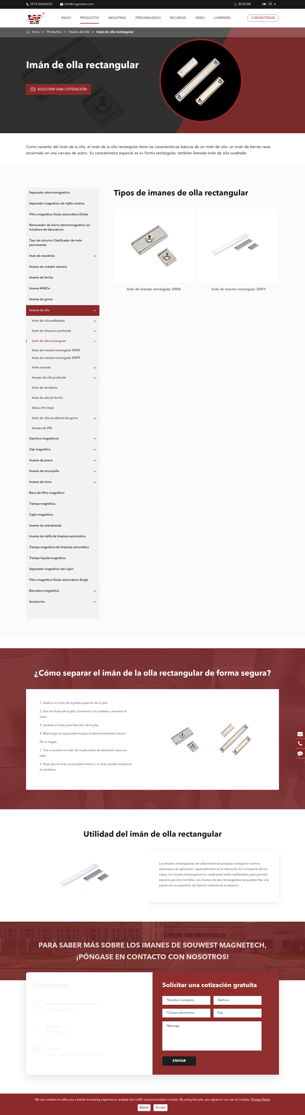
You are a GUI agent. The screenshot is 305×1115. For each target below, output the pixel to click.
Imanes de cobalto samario (48, 267)
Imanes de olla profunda (49, 377)
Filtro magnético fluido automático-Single (58, 580)
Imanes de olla (79, 32)
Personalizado (148, 18)
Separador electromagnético (49, 192)
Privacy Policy (260, 1099)
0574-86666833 (41, 4)
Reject (144, 1107)
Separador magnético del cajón (51, 569)
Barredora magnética (44, 591)
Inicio (66, 18)
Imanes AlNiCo (39, 288)
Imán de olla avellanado (48, 320)
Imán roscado (41, 367)
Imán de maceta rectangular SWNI (56, 350)
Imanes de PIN (42, 428)
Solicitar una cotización (58, 97)
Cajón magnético (41, 514)
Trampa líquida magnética (47, 558)
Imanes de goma (41, 299)
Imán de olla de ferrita (47, 398)
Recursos (178, 18)
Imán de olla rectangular (115, 32)
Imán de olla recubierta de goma (55, 418)
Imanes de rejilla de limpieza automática (57, 536)
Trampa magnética (42, 504)
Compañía (222, 18)
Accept (160, 1107)
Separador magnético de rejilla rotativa (56, 203)
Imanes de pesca (41, 460)
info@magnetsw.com (79, 4)
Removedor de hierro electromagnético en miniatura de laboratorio (59, 227)
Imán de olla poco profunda (51, 331)
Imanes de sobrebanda (45, 525)
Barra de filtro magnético (47, 493)
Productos (89, 18)
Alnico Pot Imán (43, 408)
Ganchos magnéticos (44, 438)
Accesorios (37, 601)
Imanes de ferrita (41, 277)
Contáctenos (263, 18)
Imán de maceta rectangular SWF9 (56, 358)
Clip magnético (40, 449)
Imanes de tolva (40, 482)
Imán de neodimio (42, 256)
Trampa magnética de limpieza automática (59, 547)
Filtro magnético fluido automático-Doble (58, 214)
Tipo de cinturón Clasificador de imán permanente (55, 243)
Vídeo (200, 18)
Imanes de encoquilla (44, 471)
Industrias (117, 18)
